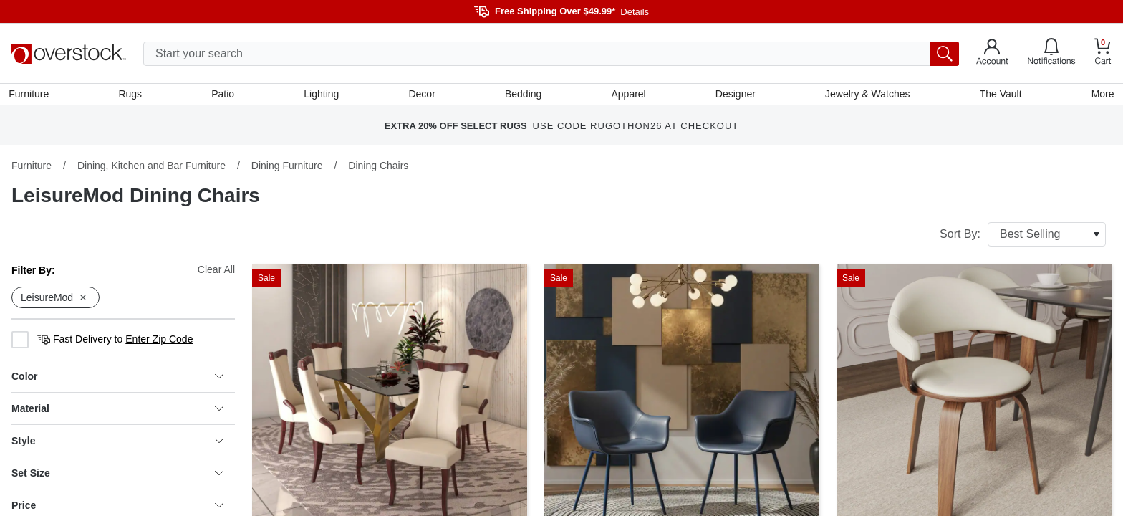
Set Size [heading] (117, 476)
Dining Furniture (287, 168)
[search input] (551, 54)
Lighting (322, 95)
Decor (422, 95)
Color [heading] (117, 379)
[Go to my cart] (1103, 53)
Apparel (628, 95)
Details (634, 11)
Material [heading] (117, 411)
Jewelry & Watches (866, 95)
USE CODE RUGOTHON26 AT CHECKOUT (636, 128)
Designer (734, 95)
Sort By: (1023, 237)
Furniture (31, 95)
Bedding (523, 95)
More (1100, 95)
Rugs (132, 95)
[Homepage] (68, 54)
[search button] (944, 54)
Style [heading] (117, 443)
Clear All (216, 272)
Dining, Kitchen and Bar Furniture (151, 168)
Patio (224, 95)
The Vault (999, 95)
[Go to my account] (992, 54)
